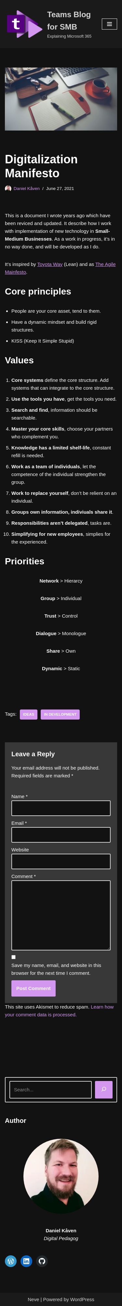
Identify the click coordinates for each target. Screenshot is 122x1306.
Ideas (28, 714)
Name (19, 796)
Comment (23, 876)
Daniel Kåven (27, 188)
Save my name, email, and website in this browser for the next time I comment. (56, 969)
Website (20, 849)
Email (19, 823)
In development (60, 714)
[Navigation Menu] (109, 24)
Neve (33, 1299)
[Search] (104, 1090)
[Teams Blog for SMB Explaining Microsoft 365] (48, 24)
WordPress (82, 1299)
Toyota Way (50, 264)
